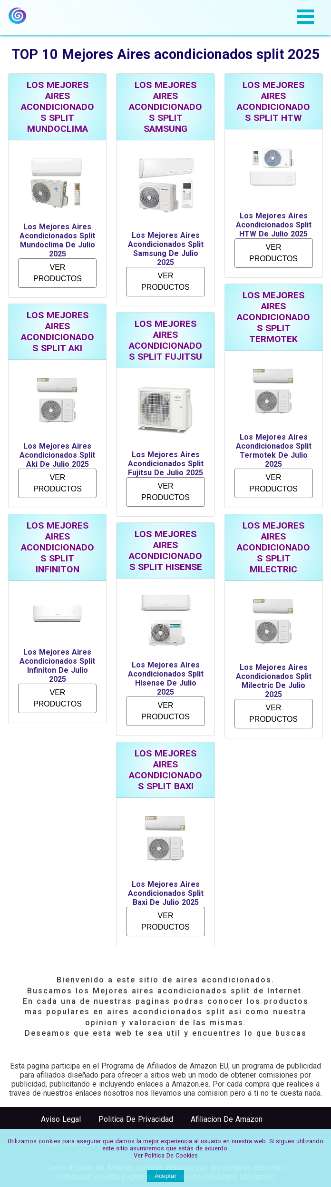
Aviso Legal (61, 1119)
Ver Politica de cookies (166, 1155)
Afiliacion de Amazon (227, 1119)
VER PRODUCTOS (57, 273)
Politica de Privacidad (135, 1119)
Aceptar (165, 1175)
